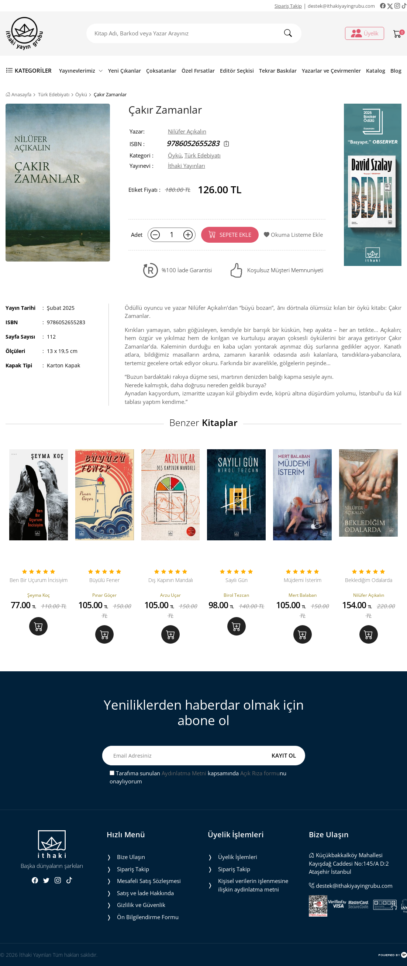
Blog (395, 70)
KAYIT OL (284, 755)
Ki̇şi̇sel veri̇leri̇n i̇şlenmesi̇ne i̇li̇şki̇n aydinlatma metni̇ (253, 885)
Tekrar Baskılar (278, 70)
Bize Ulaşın (131, 857)
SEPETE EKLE (229, 234)
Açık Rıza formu (260, 773)
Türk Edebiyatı (53, 94)
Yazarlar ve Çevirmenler (331, 70)
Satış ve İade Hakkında (145, 893)
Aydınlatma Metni (184, 773)
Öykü (81, 94)
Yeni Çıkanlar (124, 70)
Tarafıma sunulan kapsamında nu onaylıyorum (198, 777)
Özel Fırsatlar (198, 70)
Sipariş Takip (288, 6)
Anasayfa (18, 94)
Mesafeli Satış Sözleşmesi (149, 880)
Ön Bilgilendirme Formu (148, 917)
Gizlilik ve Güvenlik (141, 904)
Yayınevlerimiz (81, 70)
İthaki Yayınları (186, 165)
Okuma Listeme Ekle (293, 234)
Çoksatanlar (161, 70)
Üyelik (364, 33)
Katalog (375, 70)
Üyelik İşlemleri (237, 857)
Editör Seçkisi (237, 70)
